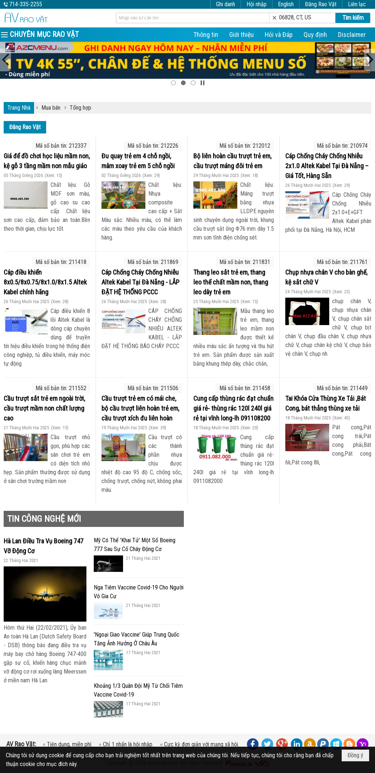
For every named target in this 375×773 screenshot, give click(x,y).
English (286, 4)
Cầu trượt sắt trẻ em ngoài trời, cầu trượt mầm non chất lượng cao (44, 408)
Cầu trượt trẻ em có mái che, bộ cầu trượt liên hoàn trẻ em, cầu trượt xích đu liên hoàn (140, 408)
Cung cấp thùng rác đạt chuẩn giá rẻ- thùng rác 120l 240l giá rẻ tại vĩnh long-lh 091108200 (233, 408)
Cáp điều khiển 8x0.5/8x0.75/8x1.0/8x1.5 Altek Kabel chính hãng (45, 282)
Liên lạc (357, 4)
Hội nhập (256, 4)
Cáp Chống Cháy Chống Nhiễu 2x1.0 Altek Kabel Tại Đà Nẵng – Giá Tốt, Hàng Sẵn (326, 166)
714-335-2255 (25, 4)
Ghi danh (225, 4)
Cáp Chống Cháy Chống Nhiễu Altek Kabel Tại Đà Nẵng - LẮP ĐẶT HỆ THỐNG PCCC (140, 282)
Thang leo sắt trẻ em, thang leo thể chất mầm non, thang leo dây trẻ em (230, 282)
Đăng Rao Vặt (321, 4)
